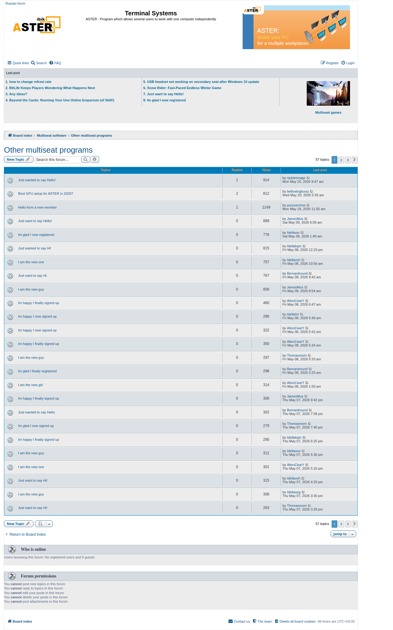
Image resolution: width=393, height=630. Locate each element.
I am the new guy (31, 289)
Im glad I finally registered (37, 371)
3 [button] (348, 160)
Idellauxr (293, 232)
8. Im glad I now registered (164, 100)
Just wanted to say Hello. (37, 412)
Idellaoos (294, 451)
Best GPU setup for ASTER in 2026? (45, 193)
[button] (355, 160)
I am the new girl (30, 385)
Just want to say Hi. (32, 275)
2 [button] (341, 160)
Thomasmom (297, 355)
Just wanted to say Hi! (34, 248)
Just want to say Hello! (35, 221)
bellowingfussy (298, 191)
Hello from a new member (37, 207)
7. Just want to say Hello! (163, 94)
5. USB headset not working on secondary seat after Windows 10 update (201, 82)
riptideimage (296, 178)
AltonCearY (295, 301)
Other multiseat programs (48, 150)
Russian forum (15, 3)
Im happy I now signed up (37, 316)
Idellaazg (294, 492)
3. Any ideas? (16, 94)
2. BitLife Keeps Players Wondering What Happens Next (50, 88)
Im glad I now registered (36, 235)
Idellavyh (293, 260)
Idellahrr (293, 314)
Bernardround (297, 273)
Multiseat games (328, 97)
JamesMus (295, 219)
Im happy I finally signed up (38, 303)
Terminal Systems (151, 13)
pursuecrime (296, 205)
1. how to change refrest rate (29, 82)
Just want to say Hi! (32, 480)
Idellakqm (294, 246)
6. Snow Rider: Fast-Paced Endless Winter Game (182, 88)
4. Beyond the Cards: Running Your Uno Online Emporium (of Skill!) (60, 100)
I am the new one (31, 262)
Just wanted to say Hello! (37, 180)
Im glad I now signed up (36, 426)
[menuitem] (38, 63)
